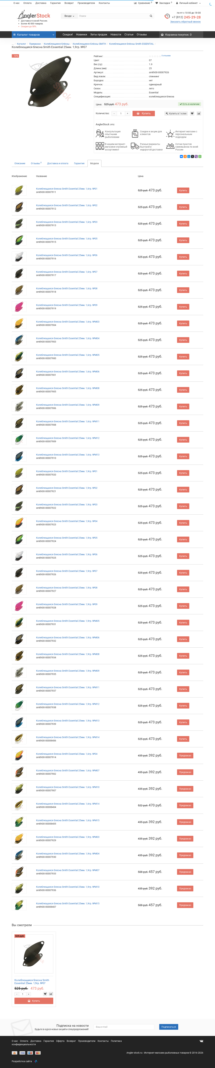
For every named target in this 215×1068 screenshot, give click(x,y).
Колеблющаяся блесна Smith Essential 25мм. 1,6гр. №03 (66, 222)
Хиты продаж (98, 34)
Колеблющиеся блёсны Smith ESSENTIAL (129, 43)
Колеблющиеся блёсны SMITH (87, 43)
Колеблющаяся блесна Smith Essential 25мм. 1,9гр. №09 (66, 604)
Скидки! (68, 34)
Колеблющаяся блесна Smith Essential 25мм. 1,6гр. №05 (66, 238)
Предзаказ (185, 755)
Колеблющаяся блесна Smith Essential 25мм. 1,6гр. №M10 (67, 787)
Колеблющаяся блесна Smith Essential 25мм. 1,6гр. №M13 (67, 454)
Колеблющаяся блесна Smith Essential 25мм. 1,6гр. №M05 (67, 355)
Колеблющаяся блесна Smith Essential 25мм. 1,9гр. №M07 (67, 870)
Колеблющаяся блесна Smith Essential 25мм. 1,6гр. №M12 (67, 438)
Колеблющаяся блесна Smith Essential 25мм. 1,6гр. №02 (66, 205)
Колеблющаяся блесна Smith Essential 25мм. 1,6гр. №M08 (67, 388)
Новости (116, 34)
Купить (144, 113)
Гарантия (55, 3)
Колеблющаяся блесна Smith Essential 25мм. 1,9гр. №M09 (67, 670)
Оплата (27, 3)
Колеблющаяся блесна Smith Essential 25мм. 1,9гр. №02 (66, 488)
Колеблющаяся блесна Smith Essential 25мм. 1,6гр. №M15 (67, 820)
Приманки (33, 43)
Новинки (81, 34)
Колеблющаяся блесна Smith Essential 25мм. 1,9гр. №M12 (67, 704)
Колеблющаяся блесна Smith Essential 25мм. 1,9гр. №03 (66, 504)
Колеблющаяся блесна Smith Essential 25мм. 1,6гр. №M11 (67, 421)
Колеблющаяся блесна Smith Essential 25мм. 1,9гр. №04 (66, 521)
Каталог (19, 43)
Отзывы (142, 34)
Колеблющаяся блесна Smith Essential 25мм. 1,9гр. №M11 (67, 687)
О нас (16, 3)
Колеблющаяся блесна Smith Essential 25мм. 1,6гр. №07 (66, 271)
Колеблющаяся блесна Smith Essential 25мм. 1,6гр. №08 (66, 288)
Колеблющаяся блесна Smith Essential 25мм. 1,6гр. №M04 (67, 338)
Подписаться (168, 1027)
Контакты (104, 3)
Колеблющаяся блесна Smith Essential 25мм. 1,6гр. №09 (66, 305)
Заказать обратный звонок (185, 21)
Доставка (40, 3)
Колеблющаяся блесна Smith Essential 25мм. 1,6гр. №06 (66, 255)
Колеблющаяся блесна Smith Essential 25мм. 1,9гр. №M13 (67, 720)
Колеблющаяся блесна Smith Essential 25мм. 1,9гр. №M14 (67, 737)
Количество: (102, 113)
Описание (19, 163)
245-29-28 (186, 17)
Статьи (128, 34)
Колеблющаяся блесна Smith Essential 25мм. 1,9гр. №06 (66, 554)
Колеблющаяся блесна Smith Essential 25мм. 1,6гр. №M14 (67, 803)
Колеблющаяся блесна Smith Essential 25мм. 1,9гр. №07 (66, 571)
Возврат (69, 3)
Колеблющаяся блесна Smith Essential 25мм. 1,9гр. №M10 (67, 886)
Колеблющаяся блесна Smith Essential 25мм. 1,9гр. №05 (66, 537)
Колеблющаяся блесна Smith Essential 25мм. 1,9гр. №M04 (67, 853)
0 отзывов (166, 56)
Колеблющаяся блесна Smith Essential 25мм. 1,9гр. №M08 (67, 654)
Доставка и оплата (57, 163)
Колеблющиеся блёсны (55, 43)
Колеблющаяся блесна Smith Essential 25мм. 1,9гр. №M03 (67, 837)
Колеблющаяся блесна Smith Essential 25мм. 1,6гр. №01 (66, 188)
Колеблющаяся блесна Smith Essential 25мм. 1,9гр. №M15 (67, 903)
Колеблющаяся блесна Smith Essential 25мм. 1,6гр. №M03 (67, 321)
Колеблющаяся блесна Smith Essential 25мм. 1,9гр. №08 (66, 587)
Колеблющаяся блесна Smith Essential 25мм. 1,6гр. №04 (66, 754)
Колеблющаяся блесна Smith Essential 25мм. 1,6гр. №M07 (67, 770)
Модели (94, 163)
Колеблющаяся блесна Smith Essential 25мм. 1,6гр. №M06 (67, 371)
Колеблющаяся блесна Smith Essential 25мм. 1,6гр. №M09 (67, 404)
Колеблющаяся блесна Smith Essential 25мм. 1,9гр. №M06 (67, 637)
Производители (86, 3)
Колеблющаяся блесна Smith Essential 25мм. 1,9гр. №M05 (67, 621)
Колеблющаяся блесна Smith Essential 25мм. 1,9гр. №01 (66, 471)
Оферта (60, 1041)
